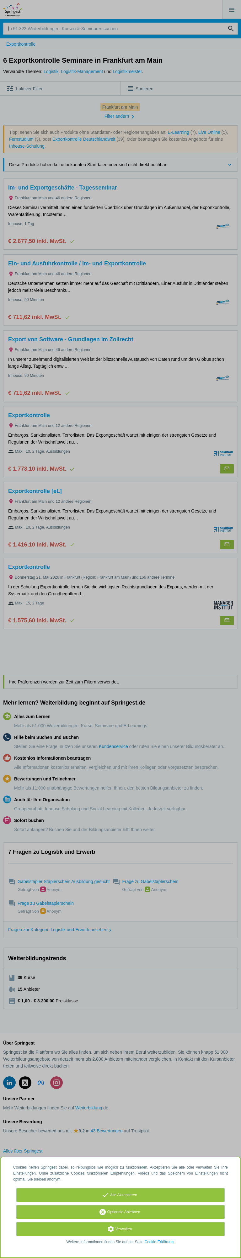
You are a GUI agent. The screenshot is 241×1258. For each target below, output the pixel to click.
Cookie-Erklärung (159, 1242)
